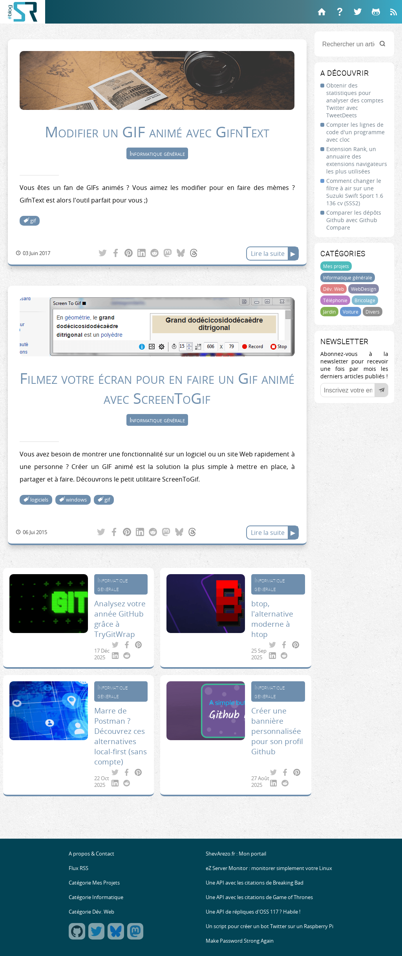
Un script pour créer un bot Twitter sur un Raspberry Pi (269, 926)
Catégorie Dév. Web (91, 912)
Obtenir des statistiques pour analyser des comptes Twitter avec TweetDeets (355, 100)
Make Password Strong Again (240, 941)
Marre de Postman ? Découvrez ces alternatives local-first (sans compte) (120, 736)
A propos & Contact (91, 853)
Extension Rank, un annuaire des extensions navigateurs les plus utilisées (356, 160)
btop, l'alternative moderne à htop (272, 618)
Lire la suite (268, 253)
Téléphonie (335, 300)
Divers (372, 311)
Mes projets (336, 266)
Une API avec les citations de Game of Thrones (259, 897)
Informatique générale (347, 277)
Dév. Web (333, 289)
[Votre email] (354, 390)
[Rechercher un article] (354, 44)
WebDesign (363, 289)
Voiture (350, 311)
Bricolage (364, 300)
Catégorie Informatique (96, 897)
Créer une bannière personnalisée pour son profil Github (277, 731)
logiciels (39, 499)
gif (33, 220)
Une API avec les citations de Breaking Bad (254, 882)
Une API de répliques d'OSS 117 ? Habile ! (253, 912)
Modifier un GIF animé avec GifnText (157, 132)
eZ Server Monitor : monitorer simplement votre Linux (269, 868)
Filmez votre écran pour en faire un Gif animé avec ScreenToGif (157, 388)
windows (76, 499)
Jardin (329, 311)
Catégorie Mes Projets (94, 882)
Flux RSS (78, 868)
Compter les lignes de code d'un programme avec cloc (355, 132)
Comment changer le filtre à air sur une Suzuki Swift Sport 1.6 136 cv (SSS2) (354, 192)
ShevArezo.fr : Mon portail (236, 853)
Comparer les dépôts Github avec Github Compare (353, 220)
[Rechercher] (382, 44)
